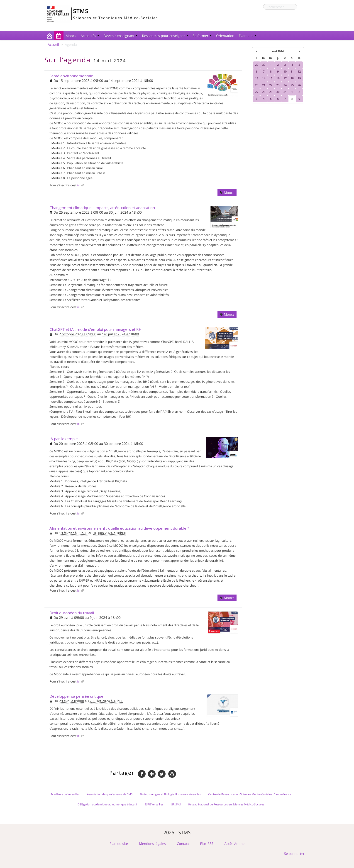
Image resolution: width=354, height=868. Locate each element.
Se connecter (294, 853)
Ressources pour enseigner (165, 36)
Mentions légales (152, 843)
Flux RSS (206, 843)
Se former (202, 36)
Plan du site (119, 843)
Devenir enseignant (120, 36)
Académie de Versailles (65, 794)
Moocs (71, 36)
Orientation (225, 36)
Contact (183, 843)
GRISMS (176, 804)
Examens (247, 36)
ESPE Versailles (154, 804)
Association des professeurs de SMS (109, 794)
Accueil (53, 44)
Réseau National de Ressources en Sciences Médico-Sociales (226, 804)
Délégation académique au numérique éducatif (107, 804)
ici (78, 185)
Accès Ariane (235, 843)
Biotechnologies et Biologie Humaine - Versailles (170, 794)
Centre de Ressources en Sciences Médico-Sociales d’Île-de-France (249, 794)
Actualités (90, 36)
